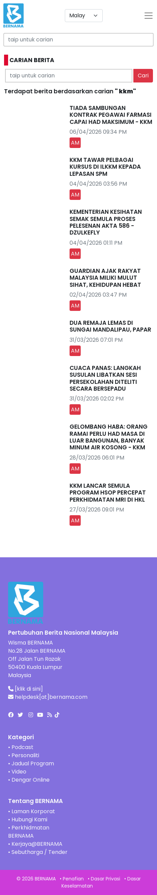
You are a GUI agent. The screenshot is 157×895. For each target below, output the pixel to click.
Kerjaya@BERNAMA (36, 844)
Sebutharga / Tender (39, 852)
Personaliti (25, 755)
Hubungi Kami (29, 819)
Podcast (22, 747)
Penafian (73, 878)
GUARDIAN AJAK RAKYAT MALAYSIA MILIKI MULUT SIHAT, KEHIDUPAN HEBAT (105, 278)
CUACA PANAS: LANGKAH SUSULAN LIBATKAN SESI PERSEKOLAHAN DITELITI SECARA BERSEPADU (105, 378)
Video (18, 772)
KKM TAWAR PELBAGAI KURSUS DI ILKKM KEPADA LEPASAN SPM (105, 167)
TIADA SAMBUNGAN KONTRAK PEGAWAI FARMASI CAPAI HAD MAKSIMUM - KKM (111, 115)
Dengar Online (30, 780)
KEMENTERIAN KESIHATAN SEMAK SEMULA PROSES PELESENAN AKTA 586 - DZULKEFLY (106, 222)
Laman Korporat (33, 811)
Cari (143, 75)
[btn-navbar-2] (148, 16)
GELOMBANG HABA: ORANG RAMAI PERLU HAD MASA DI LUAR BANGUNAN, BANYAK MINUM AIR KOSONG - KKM (109, 437)
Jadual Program (32, 763)
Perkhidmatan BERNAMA (28, 832)
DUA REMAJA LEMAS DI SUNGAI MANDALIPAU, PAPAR (110, 326)
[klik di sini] (29, 689)
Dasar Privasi (105, 878)
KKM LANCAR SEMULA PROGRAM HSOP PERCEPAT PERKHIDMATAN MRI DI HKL (108, 493)
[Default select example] (84, 15)
